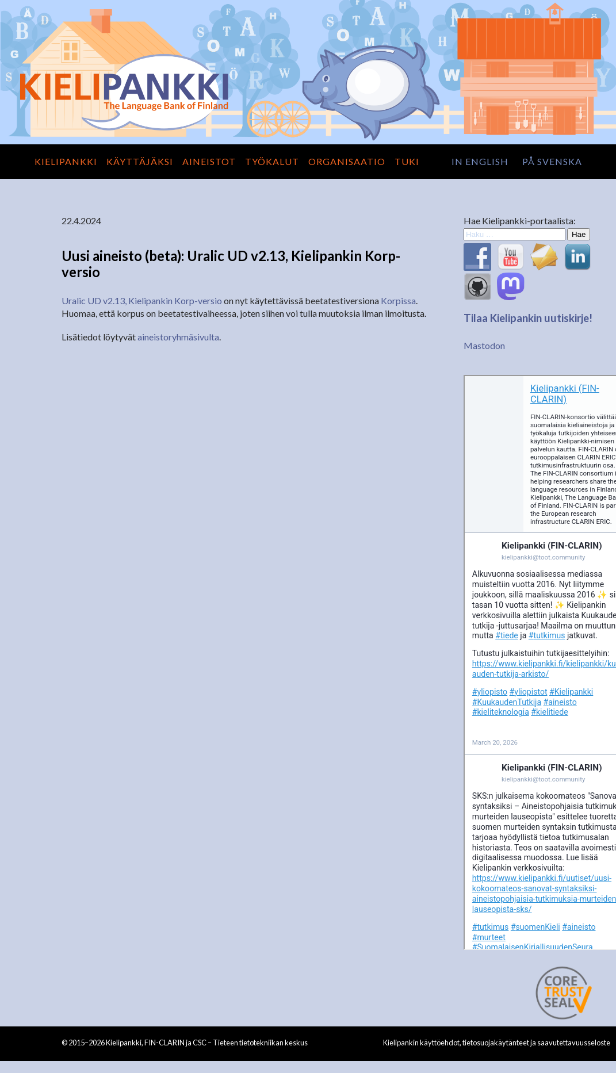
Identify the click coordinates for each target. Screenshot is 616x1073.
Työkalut (272, 161)
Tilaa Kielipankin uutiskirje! (528, 318)
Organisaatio (346, 161)
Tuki (407, 161)
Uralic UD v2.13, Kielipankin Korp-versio (142, 300)
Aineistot (209, 161)
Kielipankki (66, 161)
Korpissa (398, 300)
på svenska (552, 161)
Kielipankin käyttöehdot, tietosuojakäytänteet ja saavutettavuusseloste (496, 1042)
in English (480, 161)
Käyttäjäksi (139, 161)
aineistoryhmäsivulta (178, 336)
